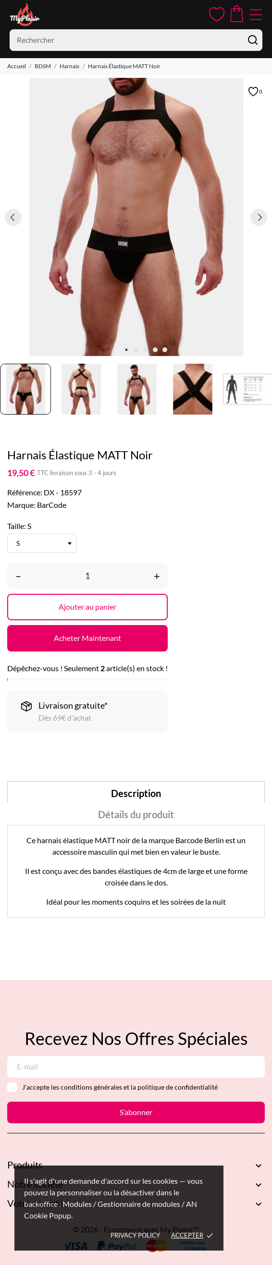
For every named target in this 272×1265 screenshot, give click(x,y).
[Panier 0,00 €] (236, 14)
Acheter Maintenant (87, 637)
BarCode (51, 504)
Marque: (21, 504)
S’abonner (136, 1112)
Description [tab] (136, 793)
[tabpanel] (136, 217)
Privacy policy (135, 1235)
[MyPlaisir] (38, 14)
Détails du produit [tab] (136, 814)
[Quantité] (87, 576)
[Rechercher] (136, 40)
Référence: (24, 492)
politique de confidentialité (177, 1087)
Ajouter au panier (87, 606)
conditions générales (91, 1087)
